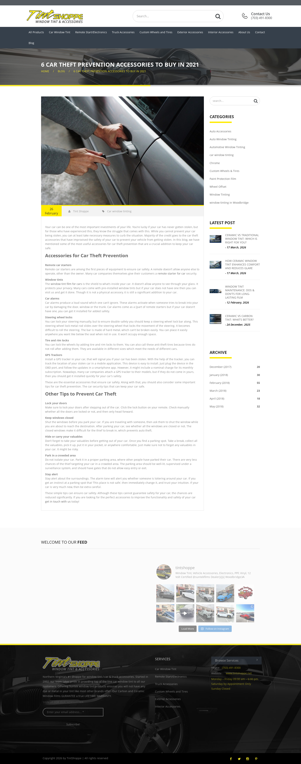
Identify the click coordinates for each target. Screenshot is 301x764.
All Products (36, 32)
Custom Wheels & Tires (224, 171)
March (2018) (235, 390)
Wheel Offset (218, 186)
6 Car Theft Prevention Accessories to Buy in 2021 (110, 71)
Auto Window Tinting (223, 139)
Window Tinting (220, 194)
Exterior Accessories (190, 32)
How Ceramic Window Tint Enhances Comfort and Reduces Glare (242, 264)
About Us (244, 32)
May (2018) (235, 406)
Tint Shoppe (78, 211)
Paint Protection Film (223, 179)
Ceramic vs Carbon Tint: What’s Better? (239, 317)
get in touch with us (58, 501)
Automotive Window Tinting (227, 147)
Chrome (215, 163)
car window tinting (222, 155)
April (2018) (235, 398)
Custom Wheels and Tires (156, 32)
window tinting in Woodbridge (229, 202)
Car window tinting (116, 211)
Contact (260, 32)
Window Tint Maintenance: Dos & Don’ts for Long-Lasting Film (239, 292)
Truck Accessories (123, 32)
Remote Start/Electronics (91, 32)
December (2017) (235, 366)
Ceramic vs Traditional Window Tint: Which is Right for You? (242, 238)
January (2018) (235, 374)
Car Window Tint (59, 32)
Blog (31, 43)
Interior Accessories (220, 32)
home (45, 71)
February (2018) (235, 382)
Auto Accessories (220, 131)
